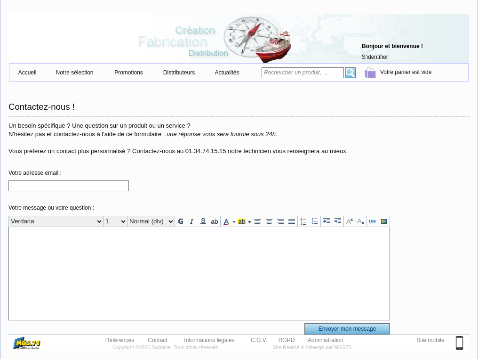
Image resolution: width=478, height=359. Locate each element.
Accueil (27, 72)
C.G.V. (259, 339)
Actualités (227, 72)
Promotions (128, 72)
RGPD (287, 339)
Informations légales (209, 339)
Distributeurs (179, 72)
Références (119, 339)
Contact (157, 339)
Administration (325, 339)
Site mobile (430, 340)
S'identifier (375, 57)
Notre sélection (74, 72)
